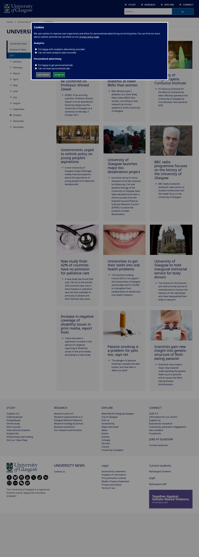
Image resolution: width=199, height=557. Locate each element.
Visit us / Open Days (17, 440)
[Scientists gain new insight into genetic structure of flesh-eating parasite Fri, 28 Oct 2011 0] (171, 351)
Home (10, 21)
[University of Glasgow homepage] (18, 8)
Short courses (13, 426)
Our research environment (68, 430)
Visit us (105, 420)
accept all (59, 74)
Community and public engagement (167, 426)
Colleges (106, 440)
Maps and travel (110, 426)
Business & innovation (160, 423)
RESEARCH (60, 408)
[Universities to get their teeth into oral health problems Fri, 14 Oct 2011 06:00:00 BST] (124, 264)
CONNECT (155, 408)
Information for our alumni (163, 416)
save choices (43, 74)
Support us (155, 420)
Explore (169, 4)
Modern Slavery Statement (115, 481)
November (18, 121)
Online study (13, 423)
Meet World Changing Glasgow (118, 413)
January (17, 61)
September (19, 109)
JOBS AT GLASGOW (161, 439)
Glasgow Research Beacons (68, 420)
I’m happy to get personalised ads (55, 65)
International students (18, 430)
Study (132, 4)
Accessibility (108, 423)
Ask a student (156, 430)
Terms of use (108, 488)
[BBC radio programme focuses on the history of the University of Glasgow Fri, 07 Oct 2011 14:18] (171, 165)
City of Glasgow (110, 416)
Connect (188, 4)
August (16, 103)
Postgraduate (13, 420)
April (15, 79)
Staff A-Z (153, 413)
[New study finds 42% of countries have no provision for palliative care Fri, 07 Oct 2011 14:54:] (77, 266)
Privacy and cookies (112, 484)
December (18, 127)
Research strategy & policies (68, 423)
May (15, 85)
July (15, 97)
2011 (12, 55)
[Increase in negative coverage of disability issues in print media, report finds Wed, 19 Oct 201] (77, 336)
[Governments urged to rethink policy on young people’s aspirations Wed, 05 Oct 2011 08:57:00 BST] (77, 159)
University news (25, 21)
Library (105, 446)
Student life (12, 433)
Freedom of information (114, 474)
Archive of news (18, 49)
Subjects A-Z (12, 413)
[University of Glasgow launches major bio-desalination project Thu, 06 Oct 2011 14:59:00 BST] (124, 173)
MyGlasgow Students (160, 471)
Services (106, 443)
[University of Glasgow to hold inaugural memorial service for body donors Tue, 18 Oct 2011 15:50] (171, 266)
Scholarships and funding (19, 436)
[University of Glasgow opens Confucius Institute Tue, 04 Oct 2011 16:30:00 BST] (171, 77)
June (15, 91)
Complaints (155, 433)
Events (105, 433)
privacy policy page (89, 36)
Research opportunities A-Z (68, 416)
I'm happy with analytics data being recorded (61, 49)
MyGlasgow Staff (158, 484)
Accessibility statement (114, 471)
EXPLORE (107, 408)
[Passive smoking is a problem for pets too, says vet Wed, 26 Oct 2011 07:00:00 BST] (124, 344)
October (17, 115)
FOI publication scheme (114, 478)
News (105, 430)
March (16, 73)
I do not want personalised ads (54, 68)
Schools (105, 436)
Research (150, 4)
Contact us (59, 471)
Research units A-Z (64, 413)
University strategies (112, 450)
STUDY (10, 408)
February (18, 67)
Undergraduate (14, 416)
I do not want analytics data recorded (57, 52)
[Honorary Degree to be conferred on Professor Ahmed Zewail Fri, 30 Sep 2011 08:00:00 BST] (77, 82)
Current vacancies (158, 445)
